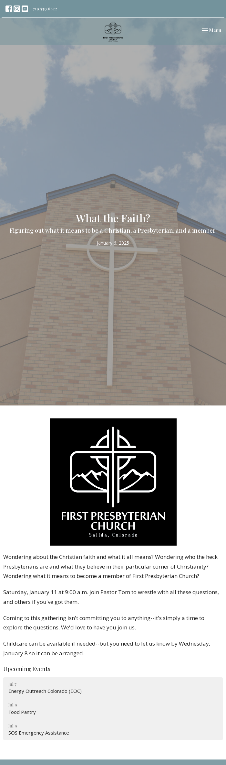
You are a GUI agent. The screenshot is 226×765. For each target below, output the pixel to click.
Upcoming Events (26, 669)
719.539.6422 (45, 8)
